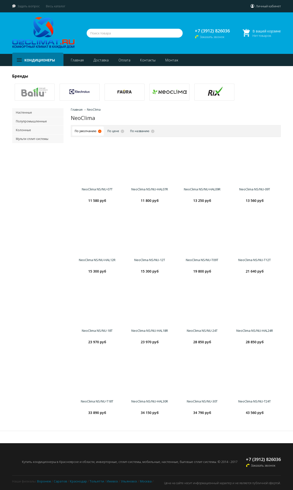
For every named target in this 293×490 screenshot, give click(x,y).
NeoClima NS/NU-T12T (254, 260)
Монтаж (171, 60)
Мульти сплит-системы (32, 139)
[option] (34, 92)
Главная (77, 60)
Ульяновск (129, 481)
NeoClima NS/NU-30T (202, 401)
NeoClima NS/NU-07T (97, 189)
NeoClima (94, 110)
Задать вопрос (28, 6)
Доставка (101, 60)
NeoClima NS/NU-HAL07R (149, 189)
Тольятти (97, 481)
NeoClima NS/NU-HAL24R (254, 330)
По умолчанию (85, 131)
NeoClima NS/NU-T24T (254, 401)
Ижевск (112, 481)
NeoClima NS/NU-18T (97, 330)
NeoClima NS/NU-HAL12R (97, 260)
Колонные (23, 130)
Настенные (24, 112)
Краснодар (78, 481)
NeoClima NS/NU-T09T (202, 260)
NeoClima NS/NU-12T (149, 260)
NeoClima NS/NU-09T (254, 189)
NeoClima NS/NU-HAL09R (202, 189)
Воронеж (44, 481)
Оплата (124, 60)
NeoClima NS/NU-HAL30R (149, 401)
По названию (139, 131)
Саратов (60, 481)
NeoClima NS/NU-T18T (97, 401)
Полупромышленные (31, 121)
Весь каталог (55, 6)
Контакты (148, 60)
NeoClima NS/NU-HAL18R (149, 330)
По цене (113, 131)
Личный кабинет (268, 6)
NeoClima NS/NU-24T (202, 330)
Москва (146, 481)
